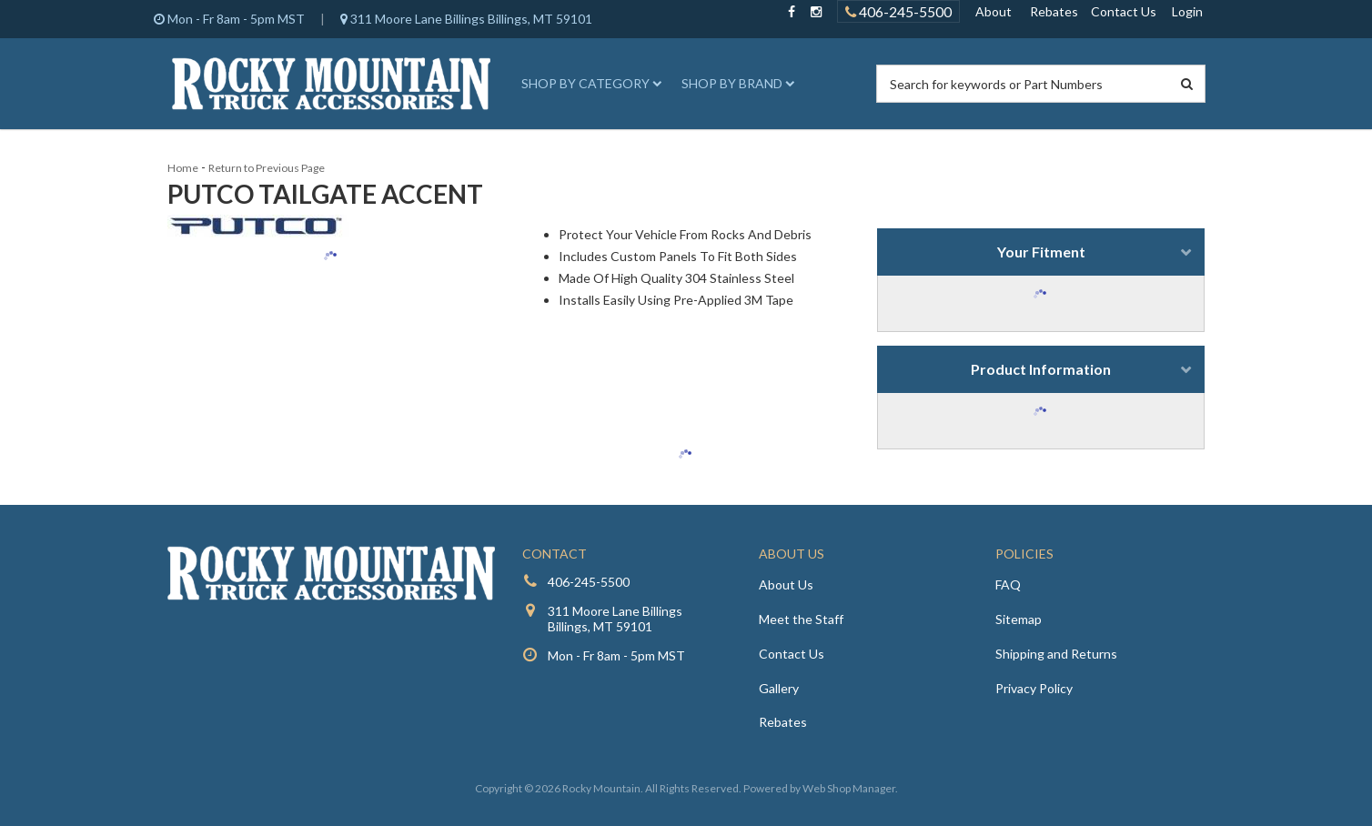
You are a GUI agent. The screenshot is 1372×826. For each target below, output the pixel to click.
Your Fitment (1041, 251)
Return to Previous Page (266, 168)
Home (182, 168)
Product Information (1041, 369)
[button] (589, 83)
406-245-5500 (589, 581)
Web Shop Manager (848, 788)
